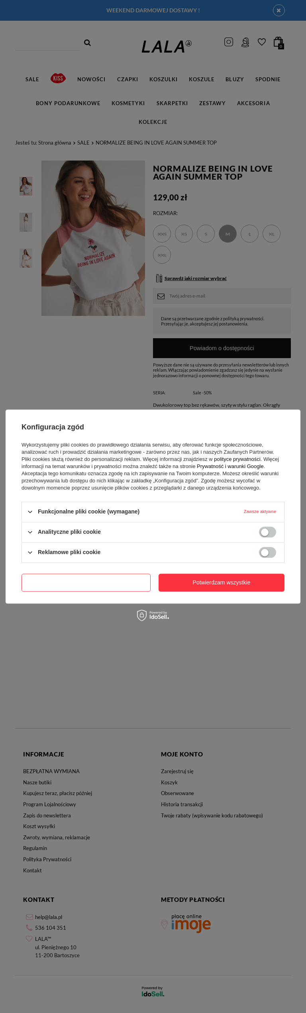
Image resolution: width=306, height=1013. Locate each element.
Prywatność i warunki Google (230, 466)
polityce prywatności (237, 459)
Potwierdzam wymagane (86, 582)
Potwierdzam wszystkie (222, 582)
